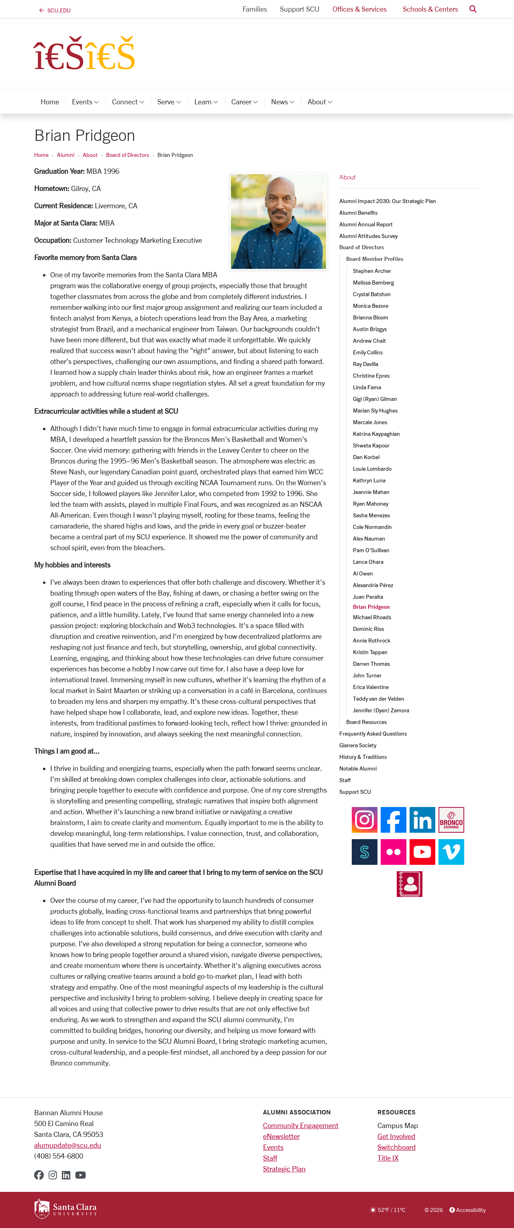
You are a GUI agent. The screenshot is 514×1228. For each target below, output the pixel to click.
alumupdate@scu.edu (67, 1145)
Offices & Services (359, 9)
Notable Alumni (358, 768)
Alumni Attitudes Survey (368, 235)
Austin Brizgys (370, 328)
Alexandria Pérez (373, 584)
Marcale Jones (370, 422)
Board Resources (366, 721)
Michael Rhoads (372, 617)
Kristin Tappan (370, 652)
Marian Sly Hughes (375, 410)
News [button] (286, 102)
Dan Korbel (366, 456)
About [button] (323, 102)
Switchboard (396, 1147)
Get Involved (396, 1136)
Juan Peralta (368, 596)
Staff (345, 780)
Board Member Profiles (374, 258)
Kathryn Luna (369, 480)
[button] (473, 9)
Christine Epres (371, 375)
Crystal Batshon (372, 294)
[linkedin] (66, 1175)
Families (255, 9)
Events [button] (89, 102)
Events (273, 1147)
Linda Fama (367, 387)
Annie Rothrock (371, 640)
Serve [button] (172, 102)
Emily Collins (368, 352)
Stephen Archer (372, 270)
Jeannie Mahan (371, 491)
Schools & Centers (430, 9)
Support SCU (300, 9)
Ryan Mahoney (370, 503)
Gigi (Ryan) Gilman (375, 398)
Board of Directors (127, 154)
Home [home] (50, 102)
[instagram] (53, 1175)
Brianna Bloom (370, 317)
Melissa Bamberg (373, 282)
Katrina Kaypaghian (376, 433)
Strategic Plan (284, 1169)
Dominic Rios (368, 628)
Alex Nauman (369, 538)
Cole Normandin (372, 526)
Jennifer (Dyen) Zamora (381, 710)
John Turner (367, 675)
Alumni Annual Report (366, 224)
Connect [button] (131, 102)
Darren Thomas (371, 663)
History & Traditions (363, 756)
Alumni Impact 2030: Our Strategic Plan (387, 200)
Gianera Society (357, 745)
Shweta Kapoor (371, 445)
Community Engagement (301, 1125)
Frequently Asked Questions (373, 733)
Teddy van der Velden (378, 698)
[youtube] (80, 1175)
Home (41, 154)
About (90, 154)
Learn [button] (209, 102)
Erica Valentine (371, 686)
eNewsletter (281, 1136)
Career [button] (248, 102)
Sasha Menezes (371, 515)
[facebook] (39, 1175)
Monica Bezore (370, 305)
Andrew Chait (369, 340)
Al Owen (363, 573)
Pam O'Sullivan (371, 550)
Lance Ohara (368, 561)
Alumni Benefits (358, 212)
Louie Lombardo (372, 468)
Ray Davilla (365, 363)
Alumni (65, 154)
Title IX (387, 1158)
